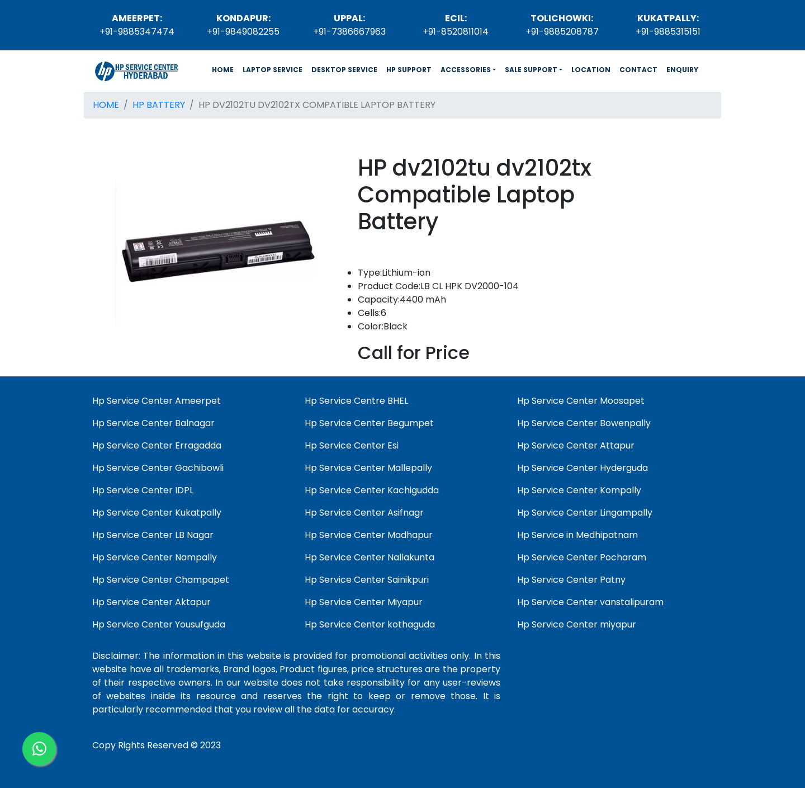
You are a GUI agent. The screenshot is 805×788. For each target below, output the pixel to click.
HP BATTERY (158, 104)
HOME (225, 69)
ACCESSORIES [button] (466, 69)
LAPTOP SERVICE (272, 69)
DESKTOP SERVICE (344, 69)
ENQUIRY (682, 69)
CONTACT (638, 69)
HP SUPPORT (409, 69)
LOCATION (590, 69)
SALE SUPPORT (531, 69)
